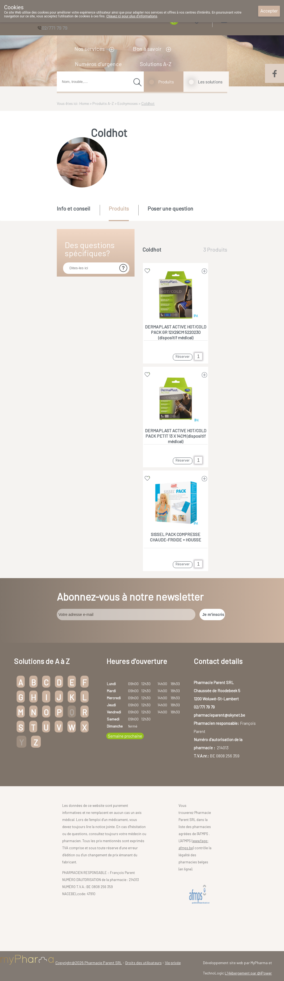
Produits (166, 81)
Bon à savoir (147, 48)
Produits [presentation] (119, 208)
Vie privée (173, 962)
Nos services (89, 48)
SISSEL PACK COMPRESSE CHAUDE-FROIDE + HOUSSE (175, 537)
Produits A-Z (103, 103)
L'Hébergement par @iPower (248, 973)
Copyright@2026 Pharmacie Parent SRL (88, 962)
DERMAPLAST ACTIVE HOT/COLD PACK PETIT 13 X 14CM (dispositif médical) (175, 436)
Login (237, 18)
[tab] (78, 212)
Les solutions (210, 81)
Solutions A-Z (155, 64)
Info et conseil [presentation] (73, 208)
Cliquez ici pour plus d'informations (131, 16)
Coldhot (148, 103)
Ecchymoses (127, 103)
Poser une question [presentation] (170, 208)
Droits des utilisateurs (143, 962)
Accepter (269, 11)
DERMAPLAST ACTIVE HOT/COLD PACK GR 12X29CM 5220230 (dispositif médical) (175, 332)
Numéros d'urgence (98, 64)
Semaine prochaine (125, 736)
